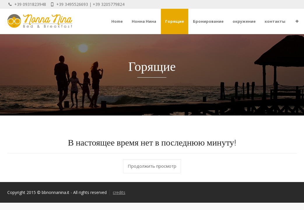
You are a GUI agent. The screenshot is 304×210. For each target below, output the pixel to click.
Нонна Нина (144, 21)
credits (119, 192)
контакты (275, 21)
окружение (244, 21)
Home (117, 21)
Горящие (174, 21)
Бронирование (208, 21)
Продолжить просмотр (152, 166)
